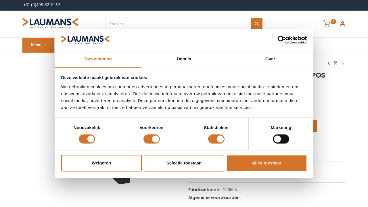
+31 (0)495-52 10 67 (41, 5)
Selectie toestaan (184, 162)
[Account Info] (342, 24)
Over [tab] (270, 58)
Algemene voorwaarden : (214, 197)
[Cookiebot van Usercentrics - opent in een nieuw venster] (282, 40)
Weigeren (101, 162)
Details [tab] (184, 58)
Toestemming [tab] (98, 58)
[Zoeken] (256, 24)
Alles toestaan (266, 162)
